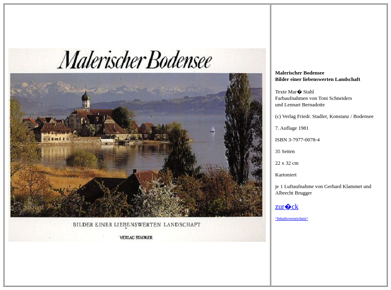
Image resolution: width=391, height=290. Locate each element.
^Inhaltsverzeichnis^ (291, 218)
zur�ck (286, 207)
